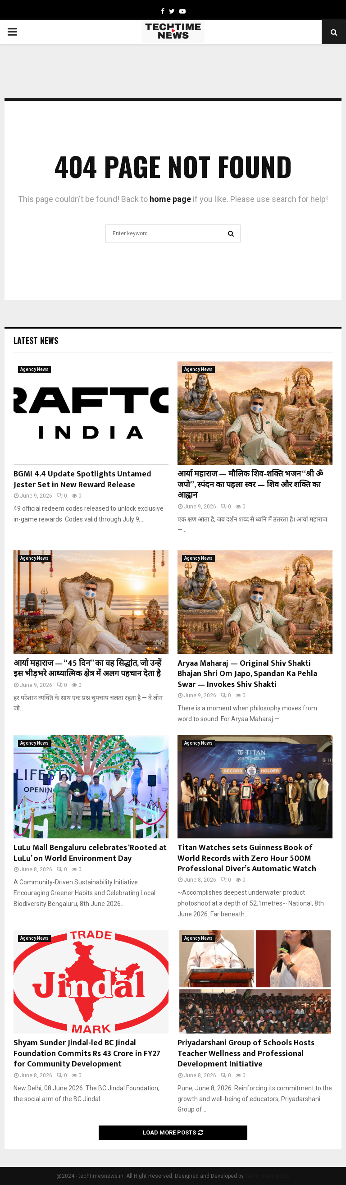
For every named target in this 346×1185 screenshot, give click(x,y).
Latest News (36, 340)
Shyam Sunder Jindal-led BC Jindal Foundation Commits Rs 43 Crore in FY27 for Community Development (87, 1053)
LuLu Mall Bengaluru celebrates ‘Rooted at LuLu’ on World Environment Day (90, 853)
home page (170, 199)
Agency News (34, 369)
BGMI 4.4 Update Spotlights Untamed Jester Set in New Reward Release (82, 479)
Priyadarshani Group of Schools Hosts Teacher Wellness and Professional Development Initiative (246, 1053)
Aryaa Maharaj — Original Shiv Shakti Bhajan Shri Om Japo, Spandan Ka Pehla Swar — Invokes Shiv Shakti (247, 674)
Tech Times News (267, 1176)
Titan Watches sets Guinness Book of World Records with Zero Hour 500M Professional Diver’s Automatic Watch (247, 858)
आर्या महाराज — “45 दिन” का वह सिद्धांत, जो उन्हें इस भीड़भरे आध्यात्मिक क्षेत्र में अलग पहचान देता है (87, 669)
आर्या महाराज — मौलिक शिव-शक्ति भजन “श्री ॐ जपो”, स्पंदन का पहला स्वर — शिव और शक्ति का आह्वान (250, 484)
